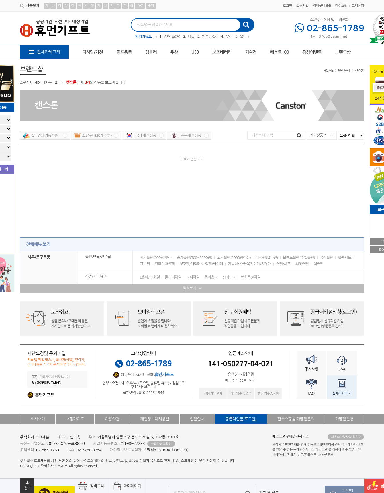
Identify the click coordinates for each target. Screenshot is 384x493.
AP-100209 (172, 36)
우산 (229, 36)
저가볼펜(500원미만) (156, 257)
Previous (156, 36)
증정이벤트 (312, 52)
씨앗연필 (302, 264)
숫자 (151, 5)
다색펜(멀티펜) (267, 257)
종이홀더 (211, 277)
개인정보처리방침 (154, 419)
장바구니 (322, 5)
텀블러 (151, 52)
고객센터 (358, 5)
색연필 (319, 264)
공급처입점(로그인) (240, 419)
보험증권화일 (250, 277)
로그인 (287, 5)
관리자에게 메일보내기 (51, 377)
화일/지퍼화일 (95, 276)
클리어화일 (173, 277)
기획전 (251, 52)
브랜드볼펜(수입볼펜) (299, 257)
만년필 (145, 264)
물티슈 (245, 36)
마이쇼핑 (341, 5)
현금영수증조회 (268, 393)
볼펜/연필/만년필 (98, 257)
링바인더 (229, 277)
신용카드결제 (213, 393)
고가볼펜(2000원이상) (234, 257)
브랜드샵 (342, 52)
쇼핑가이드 (75, 419)
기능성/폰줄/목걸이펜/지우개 (249, 264)
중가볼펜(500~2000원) (194, 257)
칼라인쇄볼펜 (165, 264)
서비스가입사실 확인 (346, 436)
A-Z (140, 5)
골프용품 (124, 52)
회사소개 (38, 419)
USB (195, 52)
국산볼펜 (326, 257)
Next (249, 36)
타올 (191, 36)
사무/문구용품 (39, 257)
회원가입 (302, 5)
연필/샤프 (283, 264)
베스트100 (279, 52)
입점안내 (197, 419)
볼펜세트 (344, 257)
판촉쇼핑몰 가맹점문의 (295, 419)
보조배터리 (222, 52)
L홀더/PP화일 (150, 277)
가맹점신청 (344, 419)
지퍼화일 (192, 277)
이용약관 (112, 419)
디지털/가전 (92, 52)
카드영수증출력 (240, 393)
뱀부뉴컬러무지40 (210, 36)
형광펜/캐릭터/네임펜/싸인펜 (201, 264)
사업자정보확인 (161, 443)
